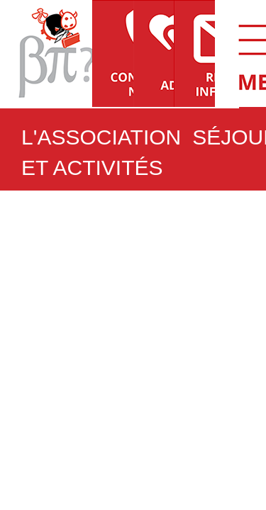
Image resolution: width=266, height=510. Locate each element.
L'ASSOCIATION (101, 137)
